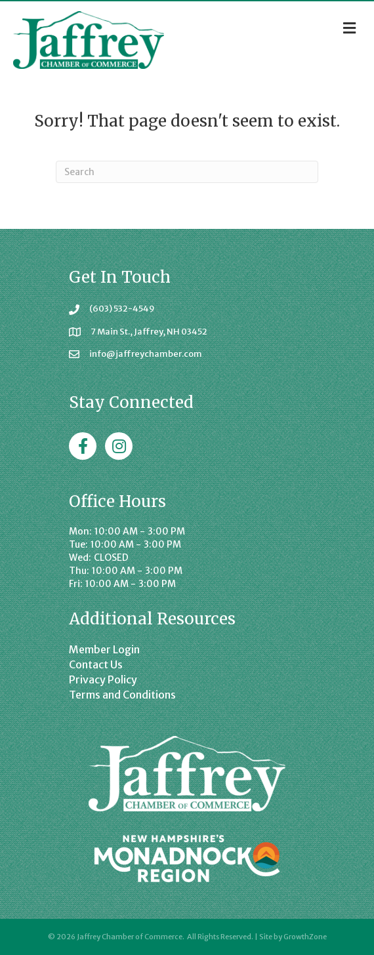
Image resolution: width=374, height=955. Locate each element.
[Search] (187, 172)
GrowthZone (305, 936)
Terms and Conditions (122, 694)
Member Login (104, 649)
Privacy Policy (103, 679)
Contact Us (96, 664)
